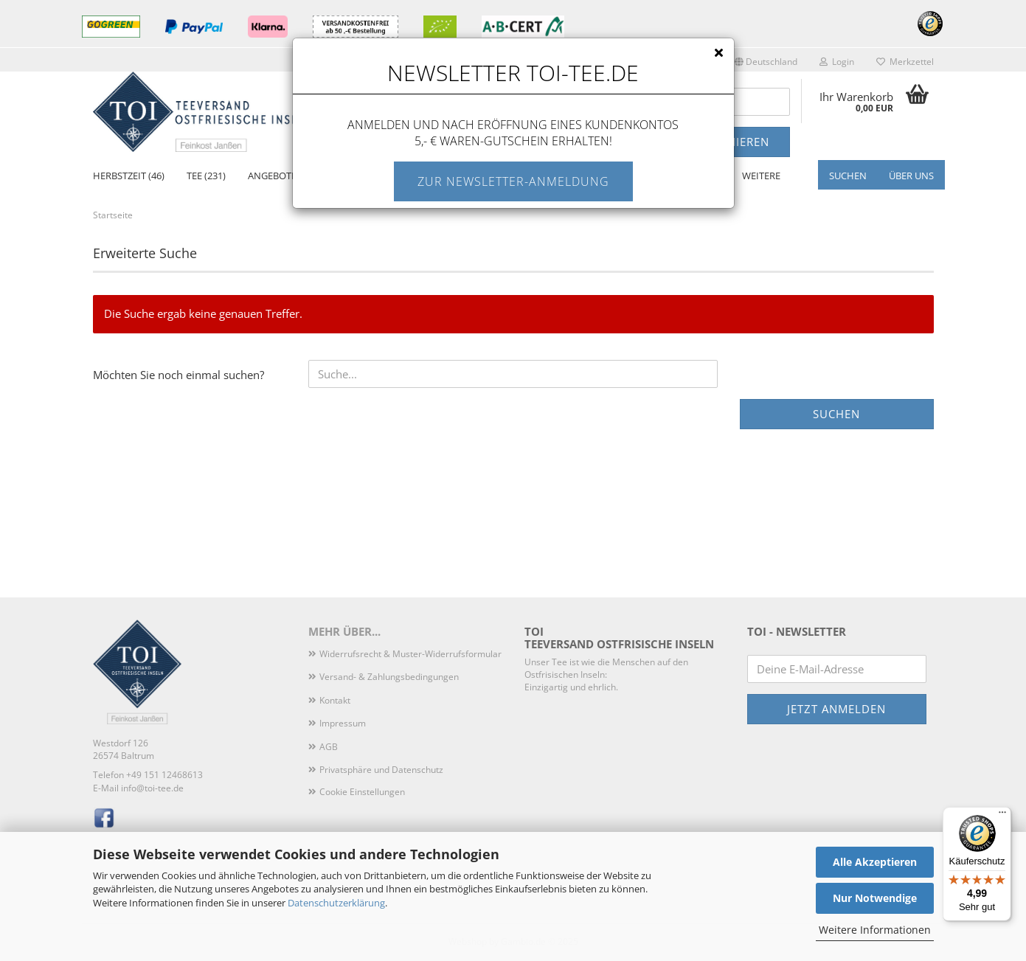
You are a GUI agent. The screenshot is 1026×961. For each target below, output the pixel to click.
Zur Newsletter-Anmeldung (513, 181)
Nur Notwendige (875, 898)
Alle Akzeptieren (875, 862)
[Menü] (1002, 816)
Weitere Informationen (875, 930)
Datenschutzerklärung (336, 902)
